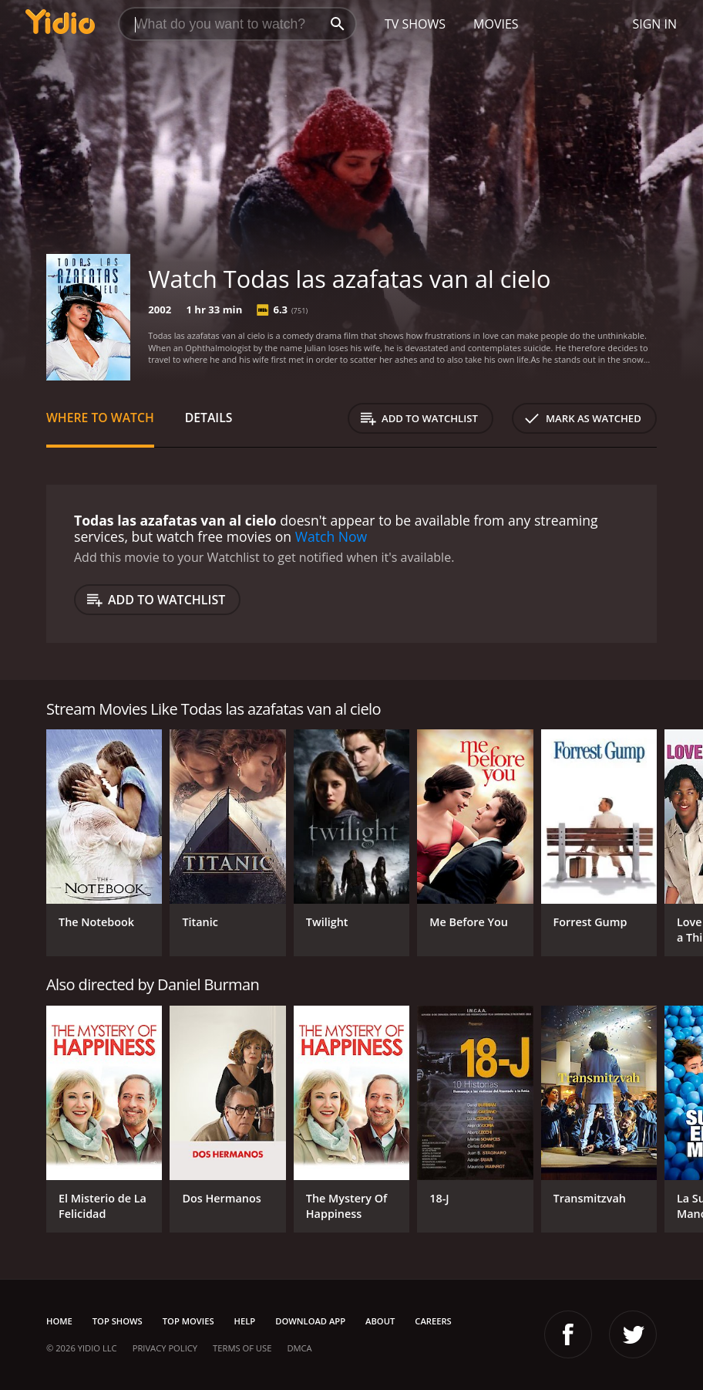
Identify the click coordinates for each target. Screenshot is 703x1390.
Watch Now (331, 536)
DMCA (299, 1348)
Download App (310, 1321)
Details (209, 417)
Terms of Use (242, 1348)
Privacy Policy (165, 1348)
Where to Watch (100, 417)
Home (59, 1321)
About (380, 1321)
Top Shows (117, 1321)
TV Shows (415, 23)
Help (245, 1321)
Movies (496, 23)
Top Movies (188, 1321)
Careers (433, 1321)
